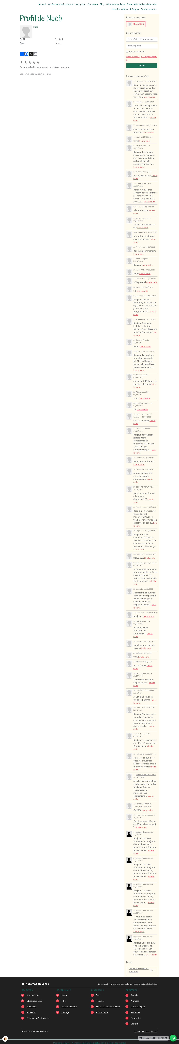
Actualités (31, 1009)
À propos (135, 998)
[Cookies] (5, 1039)
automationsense (143, 830)
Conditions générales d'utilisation (88, 1040)
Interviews (31, 1004)
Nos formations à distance (60, 4)
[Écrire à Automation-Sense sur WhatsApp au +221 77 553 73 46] (173, 1038)
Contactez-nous (148, 9)
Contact (134, 1021)
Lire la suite (149, 97)
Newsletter (136, 1015)
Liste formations (120, 9)
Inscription (80, 4)
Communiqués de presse (38, 1015)
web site (138, 102)
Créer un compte (133, 57)
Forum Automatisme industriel (141, 4)
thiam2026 (136, 24)
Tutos (98, 992)
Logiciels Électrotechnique (108, 1004)
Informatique (102, 1009)
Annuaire (100, 998)
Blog (102, 4)
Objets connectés (35, 998)
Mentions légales (61, 1040)
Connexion (92, 4)
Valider (141, 65)
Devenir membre (69, 1004)
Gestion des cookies (116, 1040)
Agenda (134, 992)
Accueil (42, 4)
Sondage (65, 1009)
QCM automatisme (115, 4)
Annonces (135, 1009)
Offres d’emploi (138, 1004)
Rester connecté (137, 51)
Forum (64, 992)
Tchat (63, 998)
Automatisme (33, 992)
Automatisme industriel (146, 772)
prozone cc (139, 81)
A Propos (134, 9)
